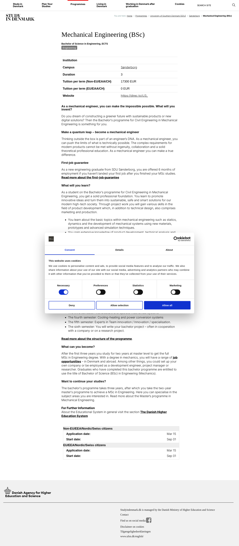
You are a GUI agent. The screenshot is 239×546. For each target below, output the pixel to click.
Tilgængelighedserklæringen (135, 531)
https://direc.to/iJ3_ (134, 95)
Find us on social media (135, 521)
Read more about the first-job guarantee (90, 177)
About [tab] (169, 249)
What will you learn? (75, 185)
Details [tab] (119, 249)
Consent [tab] (70, 249)
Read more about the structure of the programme (96, 338)
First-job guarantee (74, 162)
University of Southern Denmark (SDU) (168, 16)
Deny (72, 305)
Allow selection (119, 305)
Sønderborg (194, 16)
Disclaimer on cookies (132, 526)
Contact (124, 514)
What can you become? (78, 346)
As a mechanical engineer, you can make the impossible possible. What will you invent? (118, 108)
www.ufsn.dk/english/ (132, 536)
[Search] (214, 5)
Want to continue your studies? (83, 381)
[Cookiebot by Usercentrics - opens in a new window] (176, 238)
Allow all (167, 305)
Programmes (141, 16)
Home (129, 16)
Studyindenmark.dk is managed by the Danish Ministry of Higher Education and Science (167, 509)
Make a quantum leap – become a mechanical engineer (100, 132)
